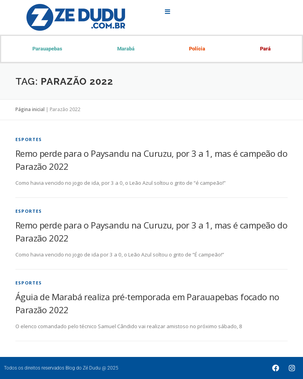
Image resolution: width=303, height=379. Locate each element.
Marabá (126, 49)
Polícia (197, 49)
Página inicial (30, 109)
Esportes (28, 139)
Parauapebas (47, 49)
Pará (265, 49)
